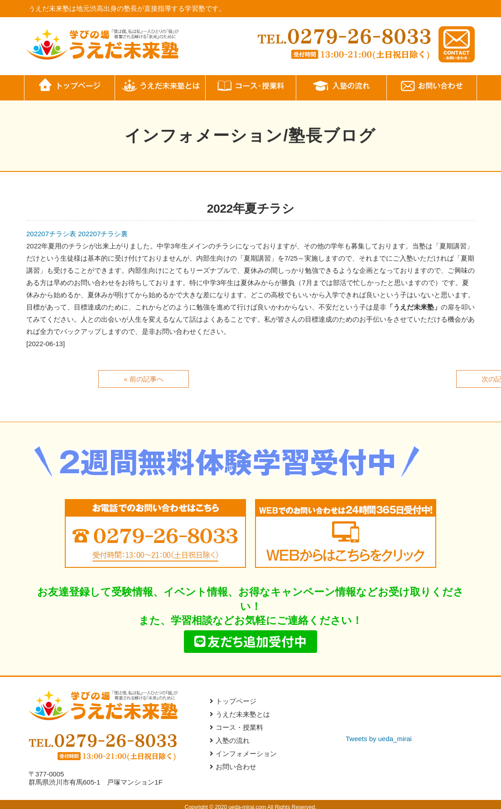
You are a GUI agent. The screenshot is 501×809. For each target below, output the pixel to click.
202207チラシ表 (51, 234)
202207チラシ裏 (103, 234)
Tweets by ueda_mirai (379, 740)
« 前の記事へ (144, 379)
